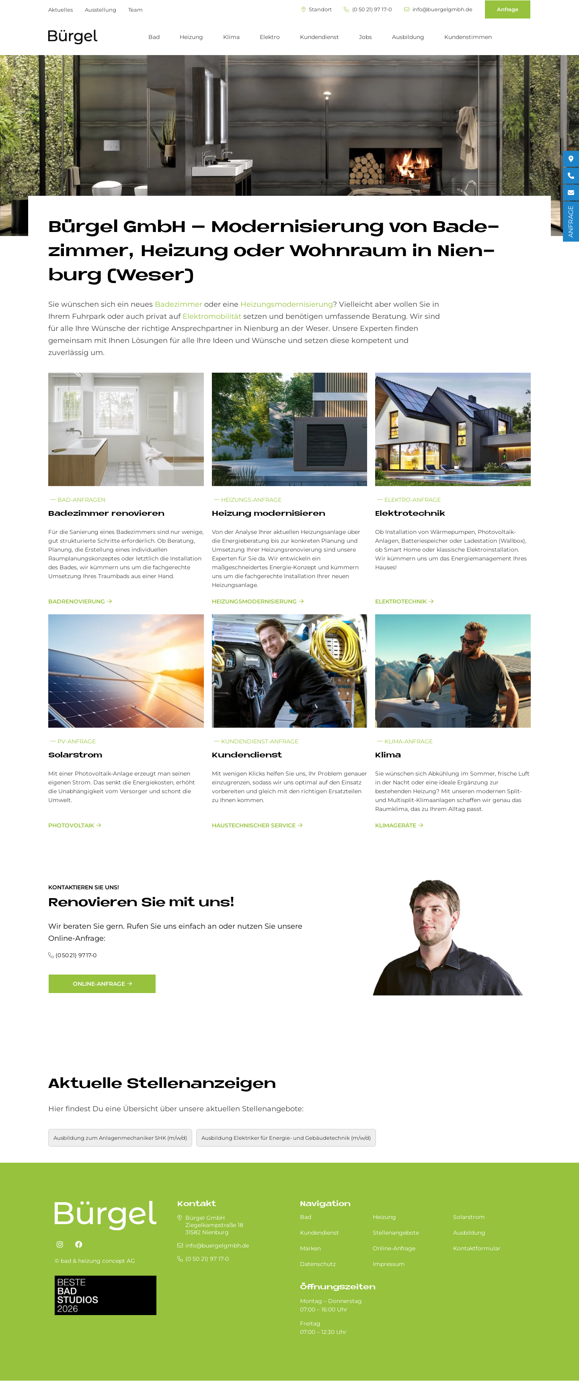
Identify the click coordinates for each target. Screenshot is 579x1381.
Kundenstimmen (468, 37)
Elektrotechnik (401, 601)
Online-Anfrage (99, 983)
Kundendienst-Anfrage (256, 741)
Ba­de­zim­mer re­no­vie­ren (106, 514)
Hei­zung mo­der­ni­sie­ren (268, 514)
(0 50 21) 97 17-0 (367, 9)
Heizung (191, 37)
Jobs (365, 37)
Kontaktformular (477, 1248)
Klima (231, 37)
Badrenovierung (76, 601)
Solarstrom (469, 1217)
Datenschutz (318, 1264)
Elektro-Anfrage (409, 499)
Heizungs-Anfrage (247, 499)
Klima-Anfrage (405, 741)
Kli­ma (388, 755)
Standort (316, 9)
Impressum (389, 1264)
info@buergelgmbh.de (437, 9)
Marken (310, 1248)
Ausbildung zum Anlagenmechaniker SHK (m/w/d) (120, 1138)
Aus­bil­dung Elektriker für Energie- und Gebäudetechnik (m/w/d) (286, 1138)
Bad (154, 37)
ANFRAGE (571, 221)
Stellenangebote (396, 1232)
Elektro (270, 37)
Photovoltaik (71, 825)
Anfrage (507, 9)
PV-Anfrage (73, 741)
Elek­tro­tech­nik (410, 514)
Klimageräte (395, 825)
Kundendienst (319, 37)
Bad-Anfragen (77, 499)
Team (135, 9)
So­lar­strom (75, 755)
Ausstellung (100, 9)
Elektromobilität (212, 316)
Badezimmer (178, 304)
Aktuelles (60, 9)
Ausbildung (408, 37)
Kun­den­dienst (247, 755)
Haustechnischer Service (254, 825)
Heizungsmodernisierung (286, 304)
